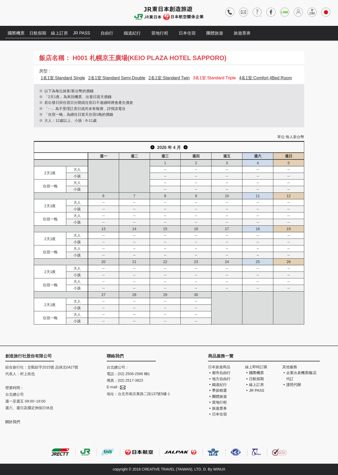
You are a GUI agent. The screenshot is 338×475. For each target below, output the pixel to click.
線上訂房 (60, 33)
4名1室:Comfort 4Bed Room (265, 78)
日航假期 (38, 33)
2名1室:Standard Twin (169, 78)
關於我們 (12, 422)
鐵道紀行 (134, 33)
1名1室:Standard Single (63, 78)
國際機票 (16, 33)
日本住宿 (189, 33)
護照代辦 (293, 384)
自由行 (108, 33)
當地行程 (161, 33)
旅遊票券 (244, 33)
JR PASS (83, 33)
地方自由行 (221, 379)
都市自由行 (221, 373)
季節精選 (219, 390)
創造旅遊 (21, 12)
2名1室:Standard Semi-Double (116, 78)
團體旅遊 (216, 33)
